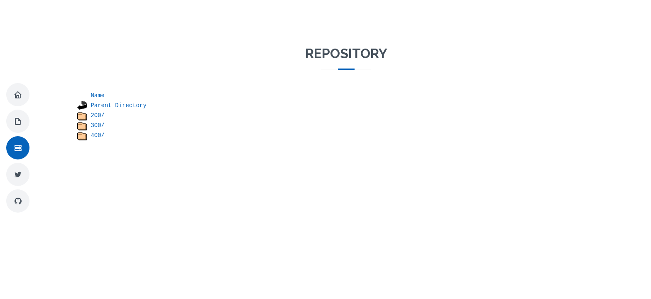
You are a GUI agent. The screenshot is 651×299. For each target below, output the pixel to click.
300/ (98, 125)
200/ (98, 115)
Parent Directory (118, 105)
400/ (98, 135)
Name (98, 95)
